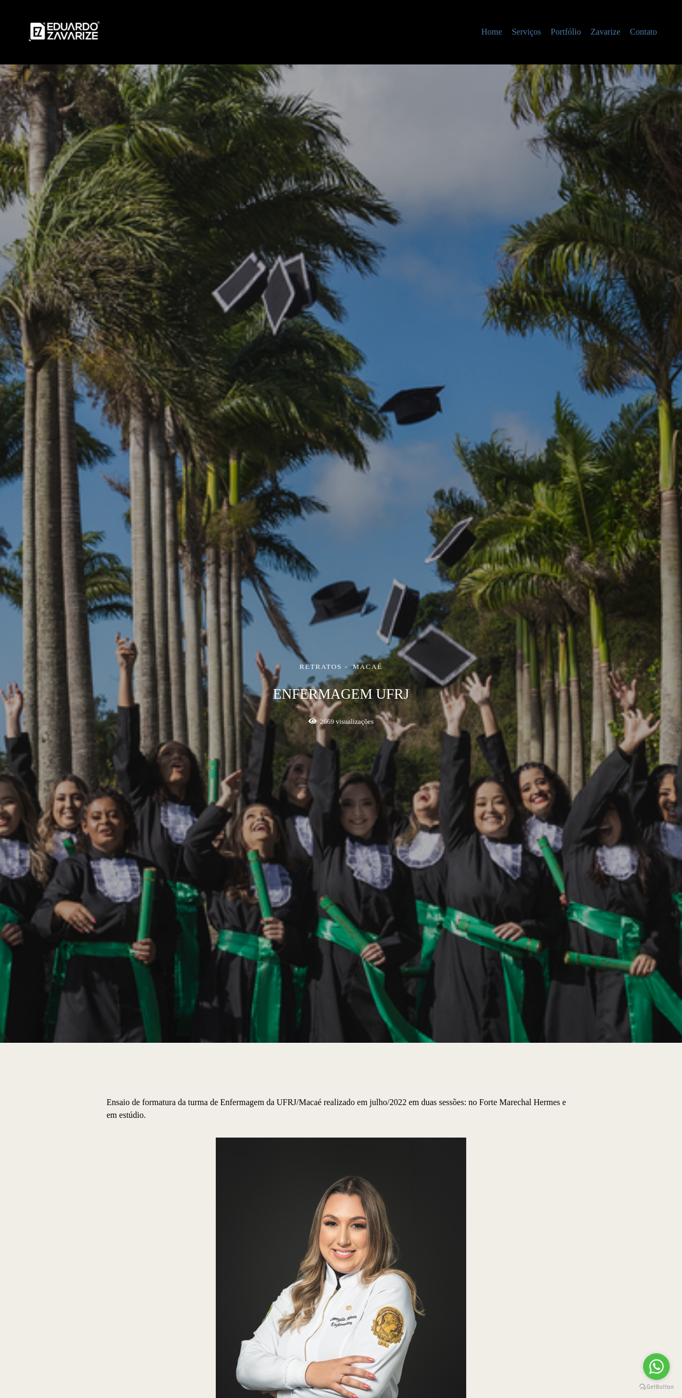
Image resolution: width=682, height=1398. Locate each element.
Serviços (526, 31)
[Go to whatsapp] (656, 1366)
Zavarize (605, 31)
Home (491, 31)
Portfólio (565, 31)
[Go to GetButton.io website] (656, 1387)
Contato (643, 31)
